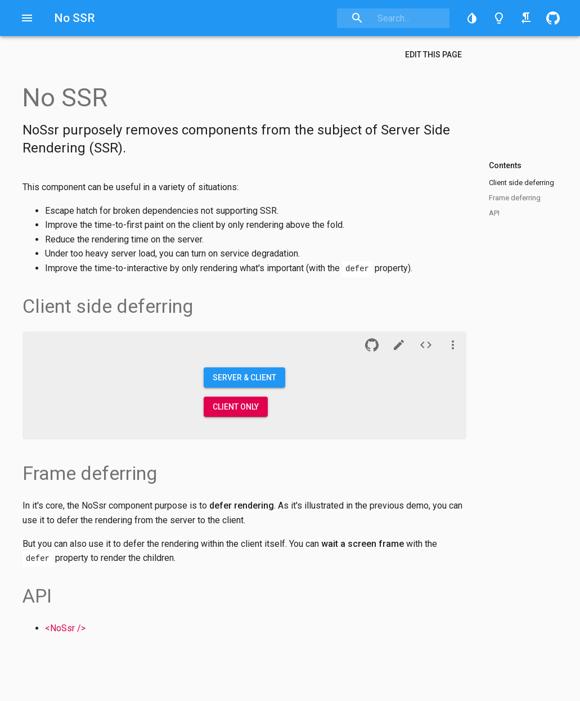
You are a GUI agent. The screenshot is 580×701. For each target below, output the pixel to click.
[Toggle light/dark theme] (498, 18)
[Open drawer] (27, 18)
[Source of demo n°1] (425, 344)
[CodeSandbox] (398, 344)
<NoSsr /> (65, 628)
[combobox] (393, 18)
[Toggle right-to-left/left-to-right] (525, 18)
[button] (471, 18)
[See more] (452, 344)
